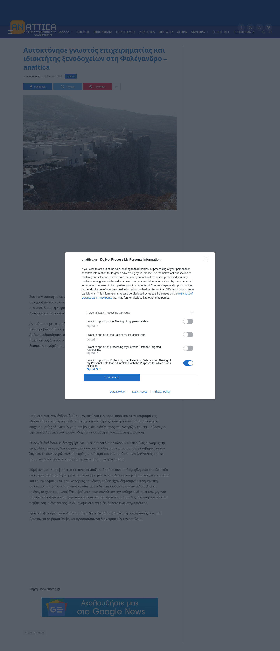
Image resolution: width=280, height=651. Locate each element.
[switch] (188, 321)
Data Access (139, 391)
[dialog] (140, 325)
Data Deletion (118, 391)
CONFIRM (112, 377)
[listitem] (140, 313)
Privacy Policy (161, 391)
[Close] (207, 260)
